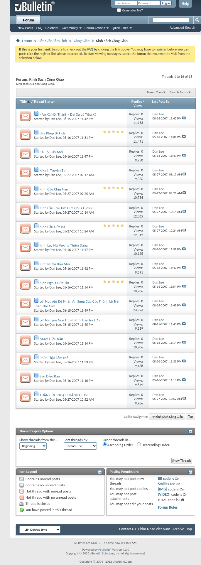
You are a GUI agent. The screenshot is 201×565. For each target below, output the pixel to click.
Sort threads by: (76, 440)
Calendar (52, 28)
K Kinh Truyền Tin (53, 170)
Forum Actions (95, 28)
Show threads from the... (38, 440)
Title (25, 101)
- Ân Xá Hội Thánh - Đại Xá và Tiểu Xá (68, 114)
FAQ (39, 28)
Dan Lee (55, 119)
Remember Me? (130, 10)
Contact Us (127, 529)
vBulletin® (105, 549)
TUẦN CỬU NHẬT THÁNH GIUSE (64, 395)
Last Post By (160, 101)
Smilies (163, 484)
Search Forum (179, 92)
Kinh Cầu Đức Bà (52, 227)
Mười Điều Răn (51, 339)
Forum (28, 20)
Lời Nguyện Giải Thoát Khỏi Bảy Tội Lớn (70, 320)
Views (138, 106)
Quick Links (120, 28)
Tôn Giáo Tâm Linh (53, 40)
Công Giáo (81, 40)
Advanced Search (182, 27)
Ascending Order (118, 444)
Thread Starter (44, 101)
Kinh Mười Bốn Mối (55, 264)
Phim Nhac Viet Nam (154, 529)
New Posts (25, 28)
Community (70, 28)
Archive (178, 529)
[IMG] (162, 489)
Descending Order (153, 444)
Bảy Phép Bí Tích (52, 133)
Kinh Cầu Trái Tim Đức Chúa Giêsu (66, 208)
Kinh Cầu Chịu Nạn (54, 189)
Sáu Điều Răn (50, 376)
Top (190, 417)
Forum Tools (155, 92)
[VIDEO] (164, 494)
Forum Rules (168, 507)
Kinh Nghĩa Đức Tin (54, 283)
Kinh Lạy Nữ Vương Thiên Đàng (64, 245)
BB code (164, 478)
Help (185, 4)
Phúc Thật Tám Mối (54, 357)
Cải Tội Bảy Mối (51, 152)
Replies (136, 101)
